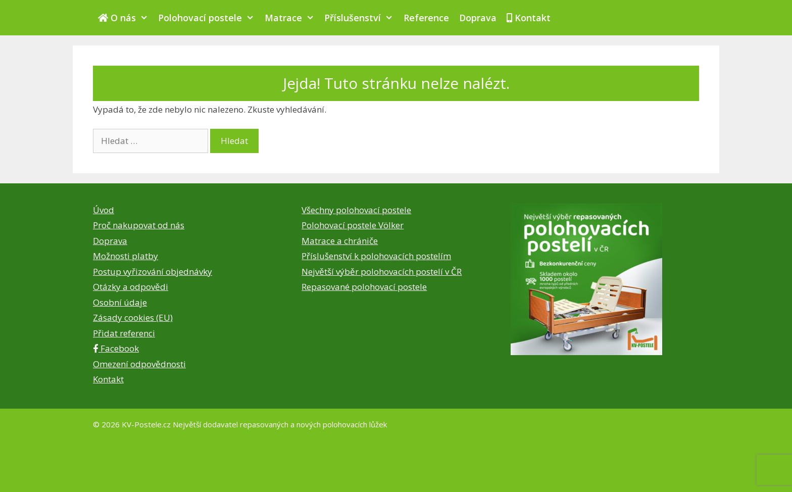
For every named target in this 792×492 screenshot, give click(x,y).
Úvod (103, 210)
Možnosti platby (125, 256)
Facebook (116, 348)
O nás (125, 17)
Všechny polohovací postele (356, 210)
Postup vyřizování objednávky (152, 271)
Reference (426, 18)
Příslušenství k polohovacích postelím (376, 256)
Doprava (478, 18)
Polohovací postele (208, 17)
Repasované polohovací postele (364, 286)
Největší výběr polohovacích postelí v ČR (382, 271)
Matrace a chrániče (340, 241)
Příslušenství (361, 17)
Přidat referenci (124, 333)
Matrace (292, 17)
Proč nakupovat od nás (138, 225)
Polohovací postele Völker (353, 225)
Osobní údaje (120, 302)
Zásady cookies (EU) (133, 317)
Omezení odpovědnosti (139, 364)
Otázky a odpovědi (130, 286)
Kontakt (529, 18)
